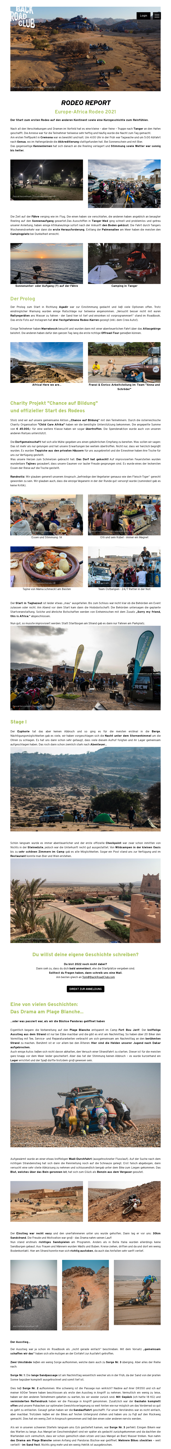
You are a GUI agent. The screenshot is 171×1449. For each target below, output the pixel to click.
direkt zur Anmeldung (85, 989)
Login (143, 16)
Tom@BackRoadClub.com (98, 977)
